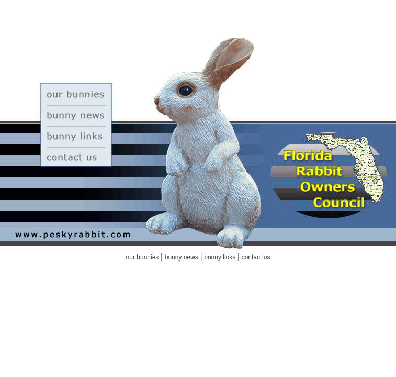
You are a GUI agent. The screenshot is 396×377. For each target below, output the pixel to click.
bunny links (219, 257)
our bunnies (142, 257)
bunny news (181, 257)
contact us (256, 257)
